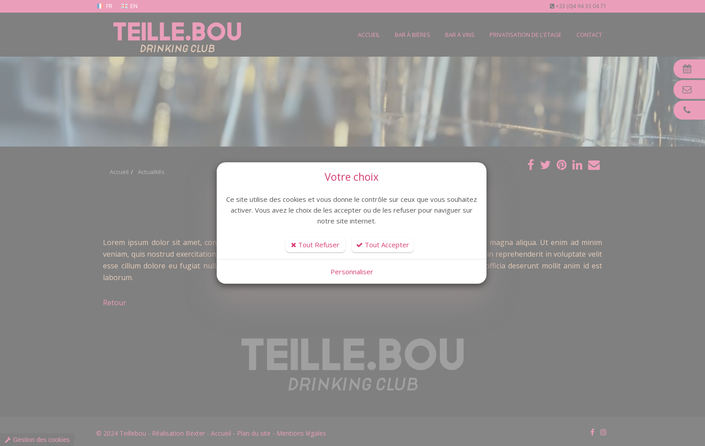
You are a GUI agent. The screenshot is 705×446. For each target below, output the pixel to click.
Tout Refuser (315, 244)
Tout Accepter (382, 244)
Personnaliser (351, 271)
